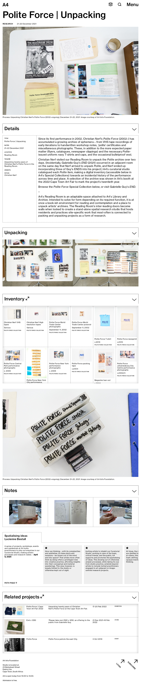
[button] (119, 4)
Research (8, 24)
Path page (10, 583)
